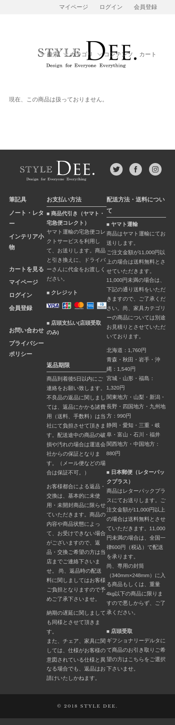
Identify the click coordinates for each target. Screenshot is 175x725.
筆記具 (17, 199)
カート (148, 54)
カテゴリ (81, 55)
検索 (53, 55)
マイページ (73, 7)
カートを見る (26, 269)
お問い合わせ (26, 330)
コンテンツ (118, 55)
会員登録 (145, 7)
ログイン (111, 7)
